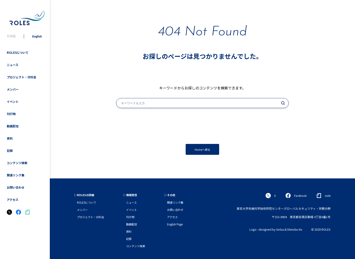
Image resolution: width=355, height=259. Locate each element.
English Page (175, 224)
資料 (10, 138)
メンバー (13, 89)
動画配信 (13, 126)
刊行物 (11, 114)
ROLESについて (18, 52)
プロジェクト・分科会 (21, 77)
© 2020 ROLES (321, 229)
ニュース (12, 65)
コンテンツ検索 (17, 163)
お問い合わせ (15, 187)
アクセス (12, 199)
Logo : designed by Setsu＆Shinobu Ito (275, 229)
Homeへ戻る (202, 149)
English (37, 36)
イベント (13, 101)
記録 (10, 150)
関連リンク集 (15, 175)
